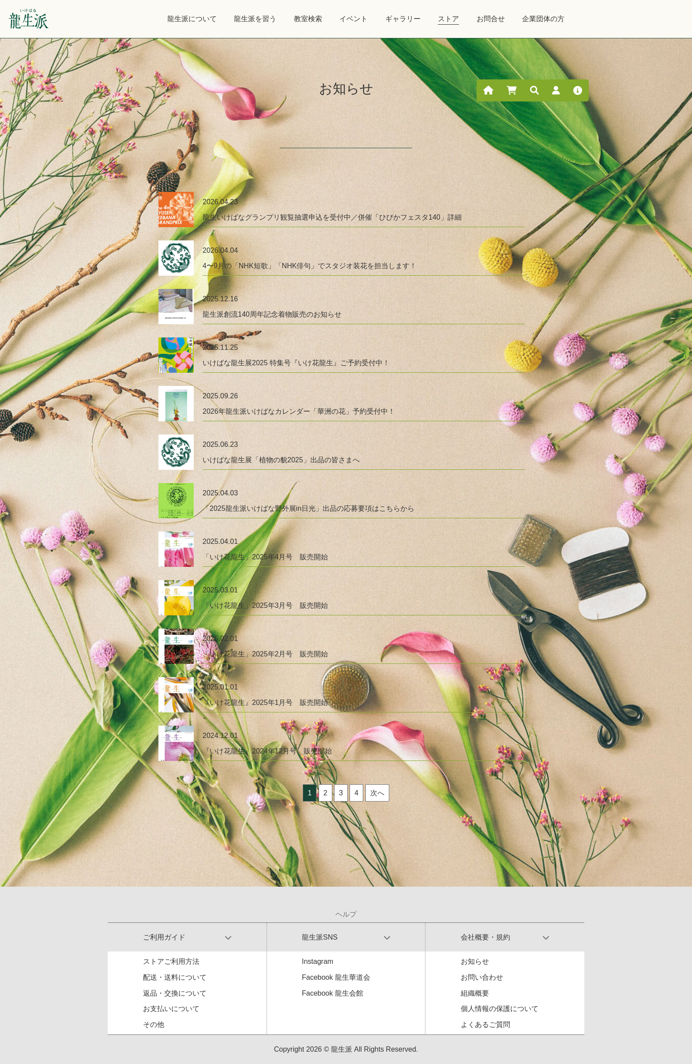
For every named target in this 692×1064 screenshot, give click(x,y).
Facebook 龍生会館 (332, 993)
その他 (153, 1024)
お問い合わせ (482, 977)
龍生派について (192, 18)
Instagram (317, 961)
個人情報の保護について (499, 1008)
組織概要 (475, 993)
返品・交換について (175, 993)
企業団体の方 (543, 18)
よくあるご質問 (485, 1024)
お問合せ (491, 18)
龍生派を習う (255, 18)
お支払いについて (171, 1008)
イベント (353, 18)
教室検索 (308, 18)
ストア (448, 18)
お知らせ (475, 961)
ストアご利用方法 (171, 961)
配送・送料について (175, 977)
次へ (377, 793)
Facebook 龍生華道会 (336, 977)
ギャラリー (403, 18)
